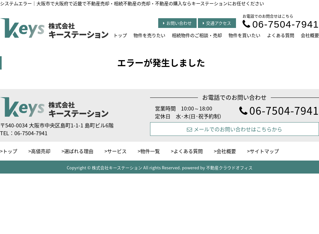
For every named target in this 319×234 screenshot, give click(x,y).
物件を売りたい (149, 35)
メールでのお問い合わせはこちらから (234, 129)
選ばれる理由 (78, 151)
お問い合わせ (177, 23)
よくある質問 (280, 35)
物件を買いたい (244, 35)
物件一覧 (150, 151)
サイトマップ (264, 151)
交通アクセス (217, 23)
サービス (117, 151)
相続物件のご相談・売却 (197, 35)
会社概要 (310, 35)
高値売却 (40, 151)
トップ (120, 35)
